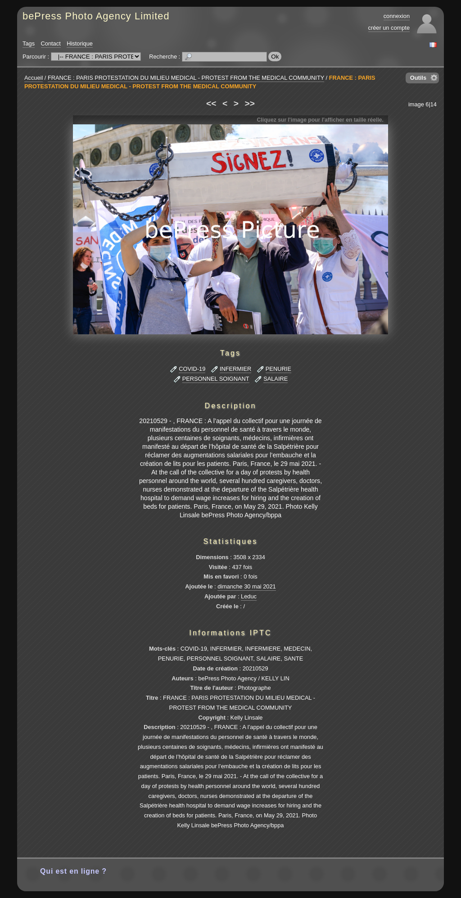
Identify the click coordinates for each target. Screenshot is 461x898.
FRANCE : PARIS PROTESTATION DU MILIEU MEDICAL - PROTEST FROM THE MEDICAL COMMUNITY (186, 77)
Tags (29, 43)
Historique (80, 43)
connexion (397, 16)
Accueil (33, 77)
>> (250, 103)
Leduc (249, 596)
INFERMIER (235, 368)
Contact (51, 43)
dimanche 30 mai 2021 (246, 586)
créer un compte (389, 27)
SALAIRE (275, 378)
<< (211, 103)
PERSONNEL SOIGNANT (215, 378)
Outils (418, 77)
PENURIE (278, 368)
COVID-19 (192, 368)
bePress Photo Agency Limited (96, 16)
